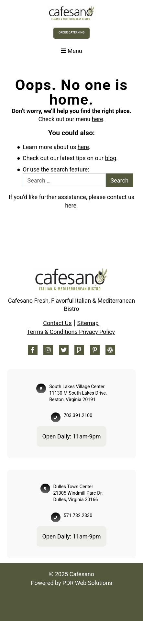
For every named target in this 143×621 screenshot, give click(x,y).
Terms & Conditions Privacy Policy (71, 331)
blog (110, 158)
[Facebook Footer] (33, 350)
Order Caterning (71, 32)
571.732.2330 (78, 515)
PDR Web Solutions (87, 582)
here (97, 119)
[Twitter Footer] (64, 350)
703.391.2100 (78, 415)
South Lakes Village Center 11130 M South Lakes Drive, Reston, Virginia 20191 (78, 393)
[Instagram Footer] (48, 350)
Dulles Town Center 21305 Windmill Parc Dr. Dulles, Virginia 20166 (78, 493)
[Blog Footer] (110, 350)
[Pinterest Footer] (95, 350)
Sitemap (88, 323)
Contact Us (57, 323)
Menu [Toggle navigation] (71, 50)
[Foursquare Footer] (79, 350)
